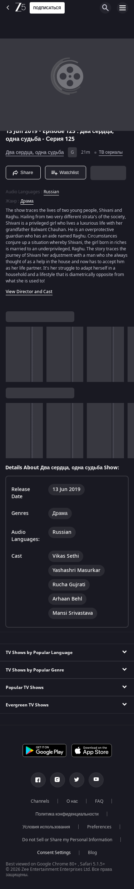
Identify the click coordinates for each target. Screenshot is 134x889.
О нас (72, 801)
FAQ (99, 801)
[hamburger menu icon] (122, 8)
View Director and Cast (29, 291)
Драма (26, 201)
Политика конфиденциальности (67, 814)
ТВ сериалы (111, 152)
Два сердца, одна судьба (35, 152)
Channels (40, 801)
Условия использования (46, 827)
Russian (51, 192)
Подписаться (47, 8)
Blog (92, 852)
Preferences (99, 827)
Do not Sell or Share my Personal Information (67, 840)
